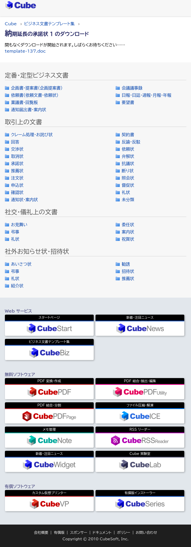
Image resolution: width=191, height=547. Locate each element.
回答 (15, 142)
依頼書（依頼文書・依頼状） (35, 95)
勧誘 (126, 264)
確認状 (17, 192)
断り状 (128, 171)
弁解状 (128, 156)
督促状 (128, 185)
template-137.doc (25, 51)
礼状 (126, 192)
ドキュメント (102, 532)
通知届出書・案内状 (28, 110)
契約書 (128, 135)
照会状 (128, 178)
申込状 (17, 185)
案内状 (128, 232)
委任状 (128, 225)
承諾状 (17, 163)
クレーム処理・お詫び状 (32, 135)
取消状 (17, 156)
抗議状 (128, 163)
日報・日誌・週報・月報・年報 (146, 95)
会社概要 (41, 532)
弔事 (15, 232)
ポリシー (123, 532)
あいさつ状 (21, 264)
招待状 (128, 271)
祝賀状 (128, 239)
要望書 (128, 102)
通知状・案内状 (24, 200)
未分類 (128, 200)
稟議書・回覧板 (24, 102)
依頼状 (128, 149)
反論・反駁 (131, 142)
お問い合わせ (146, 532)
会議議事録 (132, 88)
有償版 (59, 532)
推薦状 (17, 171)
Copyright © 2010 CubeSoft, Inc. (95, 539)
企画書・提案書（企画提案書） (37, 88)
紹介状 (17, 286)
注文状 (17, 178)
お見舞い (19, 225)
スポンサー (78, 532)
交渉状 (17, 149)
